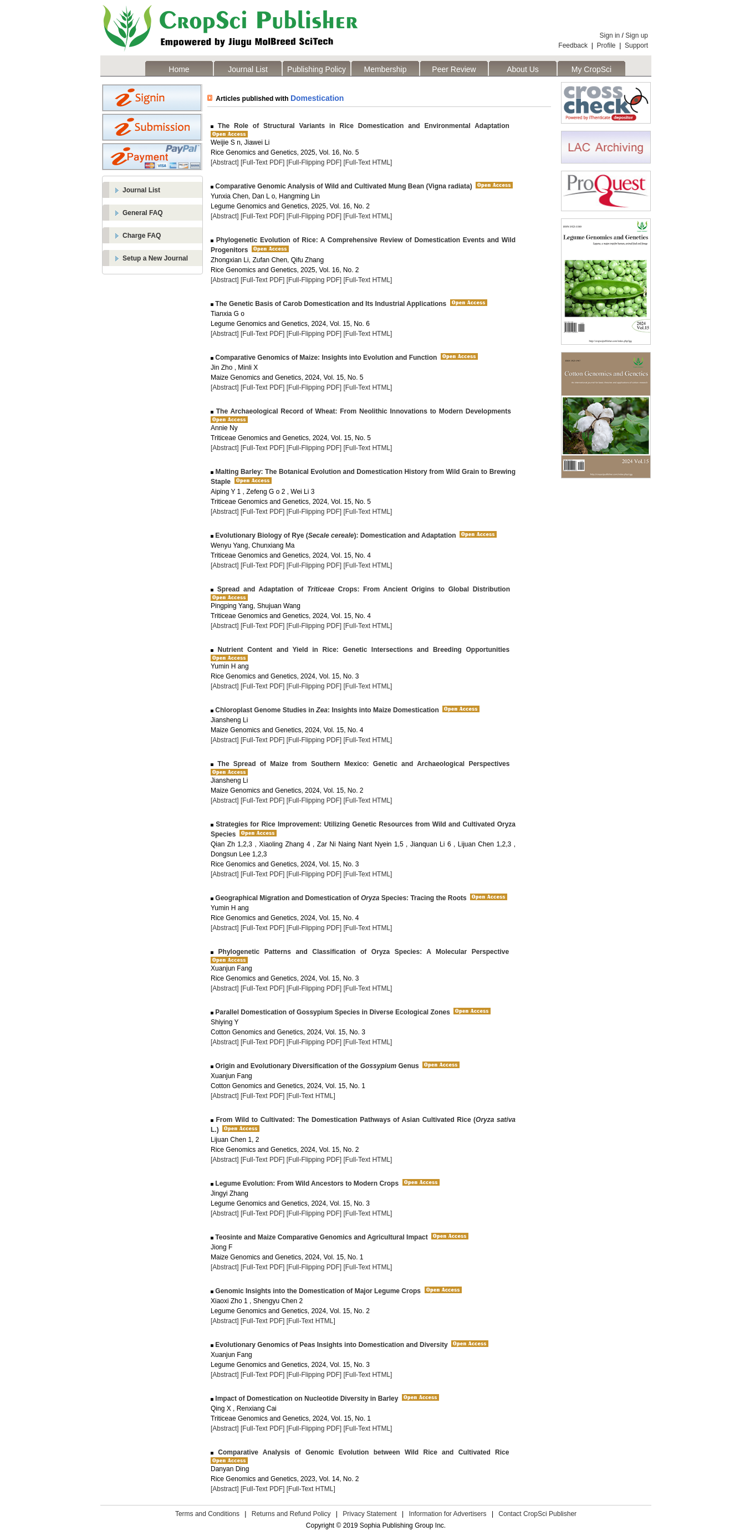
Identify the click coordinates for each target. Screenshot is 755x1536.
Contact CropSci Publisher (537, 1514)
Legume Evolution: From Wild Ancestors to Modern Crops (306, 1183)
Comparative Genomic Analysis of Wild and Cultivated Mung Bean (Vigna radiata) (342, 186)
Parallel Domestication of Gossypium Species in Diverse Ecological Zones (331, 1012)
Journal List (248, 69)
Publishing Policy (316, 69)
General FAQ (143, 213)
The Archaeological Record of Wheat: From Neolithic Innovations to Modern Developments (362, 411)
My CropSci (591, 69)
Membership (385, 69)
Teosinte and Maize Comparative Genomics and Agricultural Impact (320, 1237)
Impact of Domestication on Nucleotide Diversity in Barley (305, 1398)
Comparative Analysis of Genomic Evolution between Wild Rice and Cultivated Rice (361, 1452)
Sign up (636, 35)
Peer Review (454, 69)
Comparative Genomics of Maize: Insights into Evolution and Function (325, 357)
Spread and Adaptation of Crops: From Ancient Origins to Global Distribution (361, 589)
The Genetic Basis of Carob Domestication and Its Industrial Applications (329, 304)
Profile (606, 45)
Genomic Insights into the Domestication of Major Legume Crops (317, 1291)
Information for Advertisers (447, 1514)
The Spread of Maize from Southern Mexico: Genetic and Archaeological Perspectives (361, 764)
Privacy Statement (369, 1514)
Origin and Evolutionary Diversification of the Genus (316, 1066)
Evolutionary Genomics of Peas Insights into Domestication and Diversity (330, 1345)
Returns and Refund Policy (291, 1514)
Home (179, 69)
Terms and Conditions (207, 1514)
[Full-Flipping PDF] (314, 162)
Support (636, 45)
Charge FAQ (142, 235)
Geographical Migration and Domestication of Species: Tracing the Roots (340, 898)
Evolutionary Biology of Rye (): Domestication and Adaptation (334, 535)
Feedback (573, 45)
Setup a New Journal (155, 258)
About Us (523, 69)
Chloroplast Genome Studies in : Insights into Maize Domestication (326, 710)
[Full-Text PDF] (262, 162)
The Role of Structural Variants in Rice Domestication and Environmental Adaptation (361, 126)
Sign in (610, 35)
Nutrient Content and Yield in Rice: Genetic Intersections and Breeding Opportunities (361, 650)
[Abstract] (225, 162)
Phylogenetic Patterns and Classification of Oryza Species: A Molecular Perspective (361, 952)
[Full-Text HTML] (367, 162)
